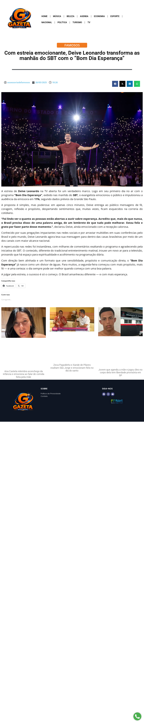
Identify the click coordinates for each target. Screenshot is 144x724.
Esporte (114, 16)
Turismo (77, 22)
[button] (115, 84)
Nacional (46, 22)
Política (62, 22)
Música (57, 16)
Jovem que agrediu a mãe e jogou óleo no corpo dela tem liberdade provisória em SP (120, 372)
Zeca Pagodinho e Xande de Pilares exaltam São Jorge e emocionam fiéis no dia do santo (72, 367)
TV (89, 22)
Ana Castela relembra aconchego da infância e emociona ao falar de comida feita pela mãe (23, 374)
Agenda (84, 16)
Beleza (70, 16)
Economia (99, 16)
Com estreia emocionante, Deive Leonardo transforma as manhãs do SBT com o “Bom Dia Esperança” (72, 55)
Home (44, 16)
